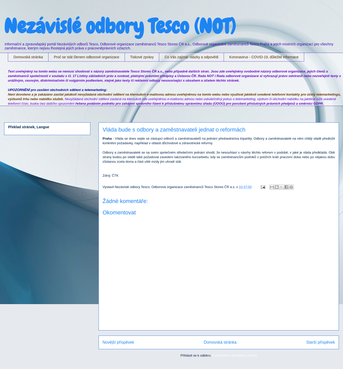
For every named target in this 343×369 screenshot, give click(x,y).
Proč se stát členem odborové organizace (86, 57)
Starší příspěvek (320, 342)
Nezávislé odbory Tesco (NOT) (120, 26)
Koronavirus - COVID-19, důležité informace (264, 57)
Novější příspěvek (118, 342)
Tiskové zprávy (142, 57)
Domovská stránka (28, 57)
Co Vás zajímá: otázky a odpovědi (191, 57)
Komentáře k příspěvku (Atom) (234, 355)
